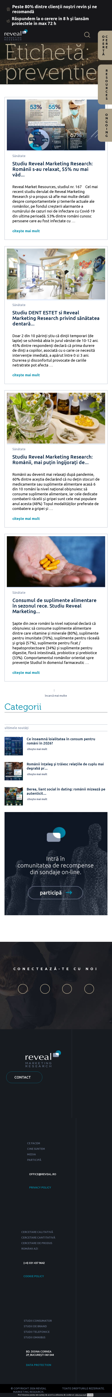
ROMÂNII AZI (29, 1249)
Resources (106, 84)
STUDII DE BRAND (35, 1327)
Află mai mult (80, 1395)
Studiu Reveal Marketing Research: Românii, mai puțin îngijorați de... (52, 459)
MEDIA (31, 1155)
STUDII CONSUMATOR (38, 1321)
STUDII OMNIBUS (34, 1338)
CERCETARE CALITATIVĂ (37, 1232)
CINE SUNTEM (36, 1149)
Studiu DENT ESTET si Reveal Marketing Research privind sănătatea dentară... (56, 318)
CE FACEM (33, 1144)
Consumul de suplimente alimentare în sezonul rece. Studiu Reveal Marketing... (54, 606)
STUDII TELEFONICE (37, 1332)
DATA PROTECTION (38, 1365)
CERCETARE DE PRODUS (36, 1244)
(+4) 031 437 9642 (34, 1263)
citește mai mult (26, 231)
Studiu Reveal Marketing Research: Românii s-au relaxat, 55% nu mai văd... (52, 169)
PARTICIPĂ (34, 1160)
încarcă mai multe (56, 697)
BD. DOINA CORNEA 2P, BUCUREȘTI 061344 (40, 1354)
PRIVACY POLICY (40, 1188)
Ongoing (106, 125)
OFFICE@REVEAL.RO (42, 1175)
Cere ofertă (105, 45)
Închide (90, 1395)
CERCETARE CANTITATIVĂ (38, 1238)
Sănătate (19, 156)
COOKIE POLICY (33, 1277)
